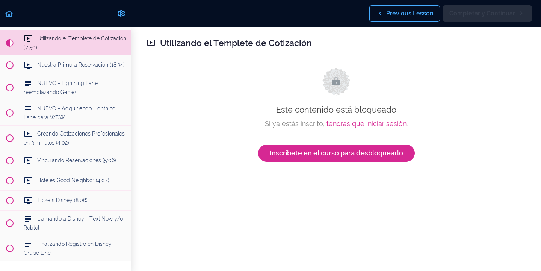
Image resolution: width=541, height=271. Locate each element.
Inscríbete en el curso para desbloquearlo (336, 153)
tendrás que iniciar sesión (366, 124)
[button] (9, 13)
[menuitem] (121, 13)
